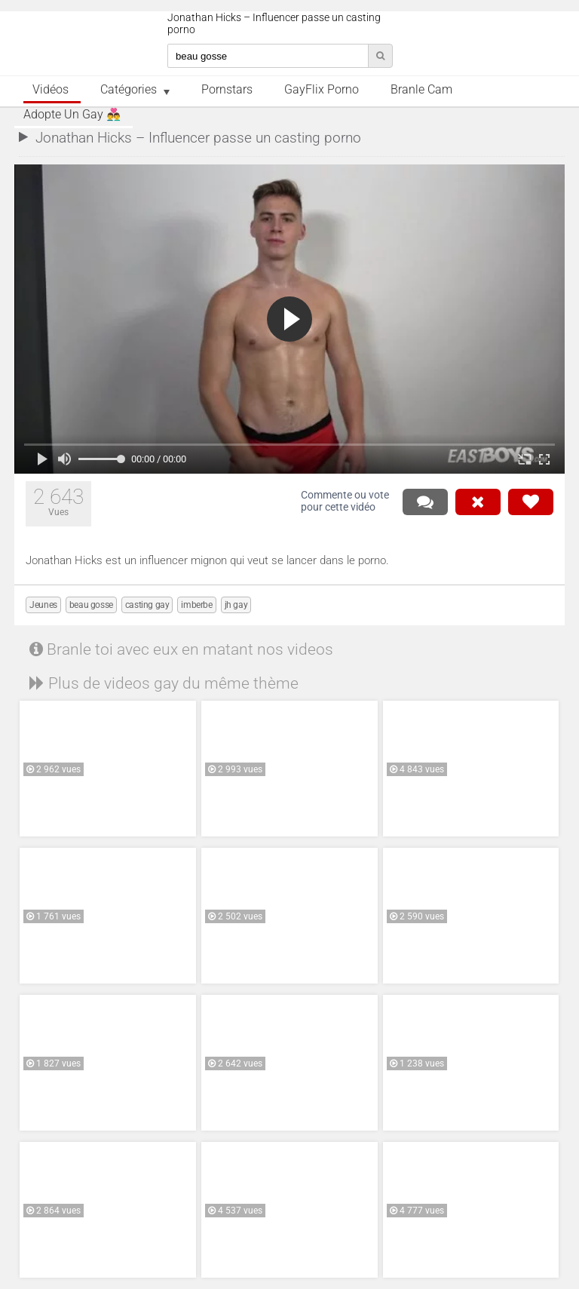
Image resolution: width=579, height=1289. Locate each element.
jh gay (236, 605)
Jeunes (43, 605)
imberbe (196, 605)
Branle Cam (421, 90)
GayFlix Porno (321, 90)
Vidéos (50, 90)
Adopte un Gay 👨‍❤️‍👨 (72, 114)
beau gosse (91, 605)
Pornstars (227, 90)
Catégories (128, 90)
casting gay (147, 605)
